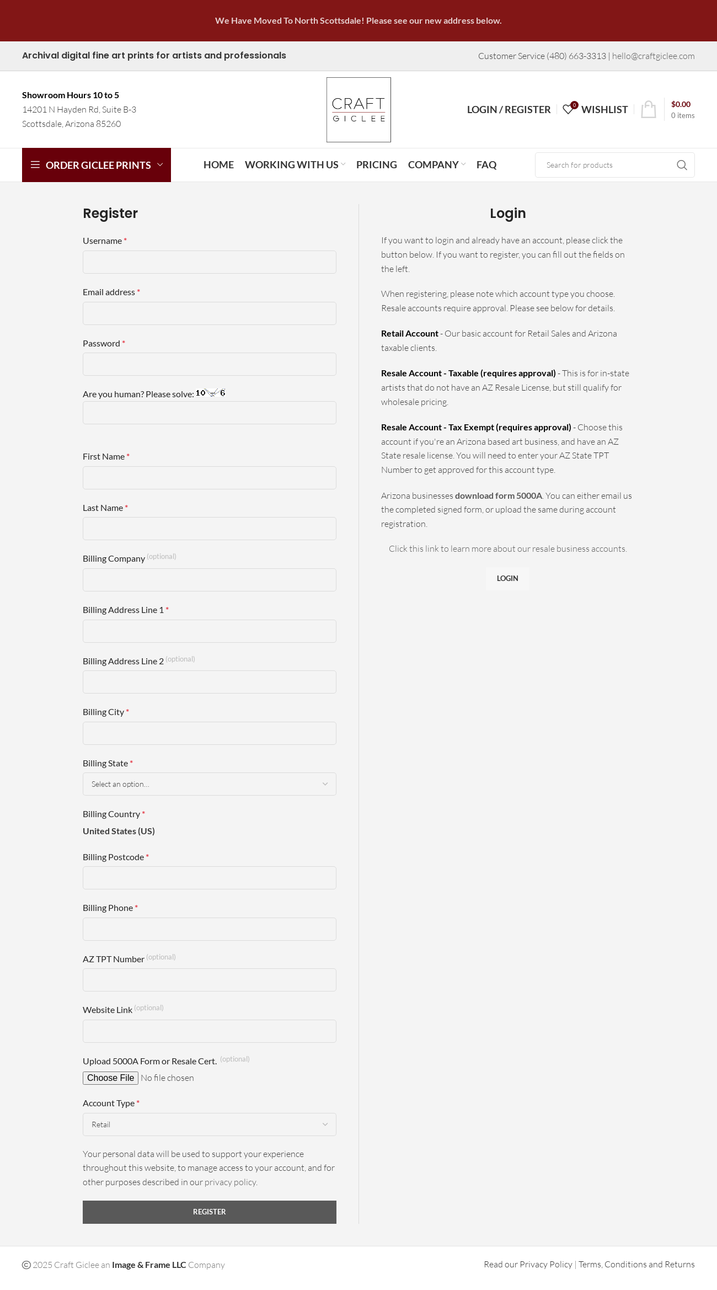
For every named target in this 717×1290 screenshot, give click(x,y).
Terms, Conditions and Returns (637, 1271)
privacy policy (230, 1189)
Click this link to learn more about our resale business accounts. (508, 556)
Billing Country (114, 821)
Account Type (111, 1110)
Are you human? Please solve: (209, 413)
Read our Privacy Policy (528, 1271)
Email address (111, 299)
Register (209, 1218)
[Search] (615, 172)
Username (105, 248)
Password (104, 350)
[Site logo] (358, 112)
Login (507, 585)
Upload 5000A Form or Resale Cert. (166, 1067)
